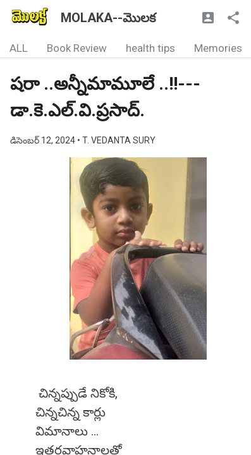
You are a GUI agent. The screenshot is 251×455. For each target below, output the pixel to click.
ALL (18, 48)
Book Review (77, 48)
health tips (150, 48)
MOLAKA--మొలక (108, 17)
